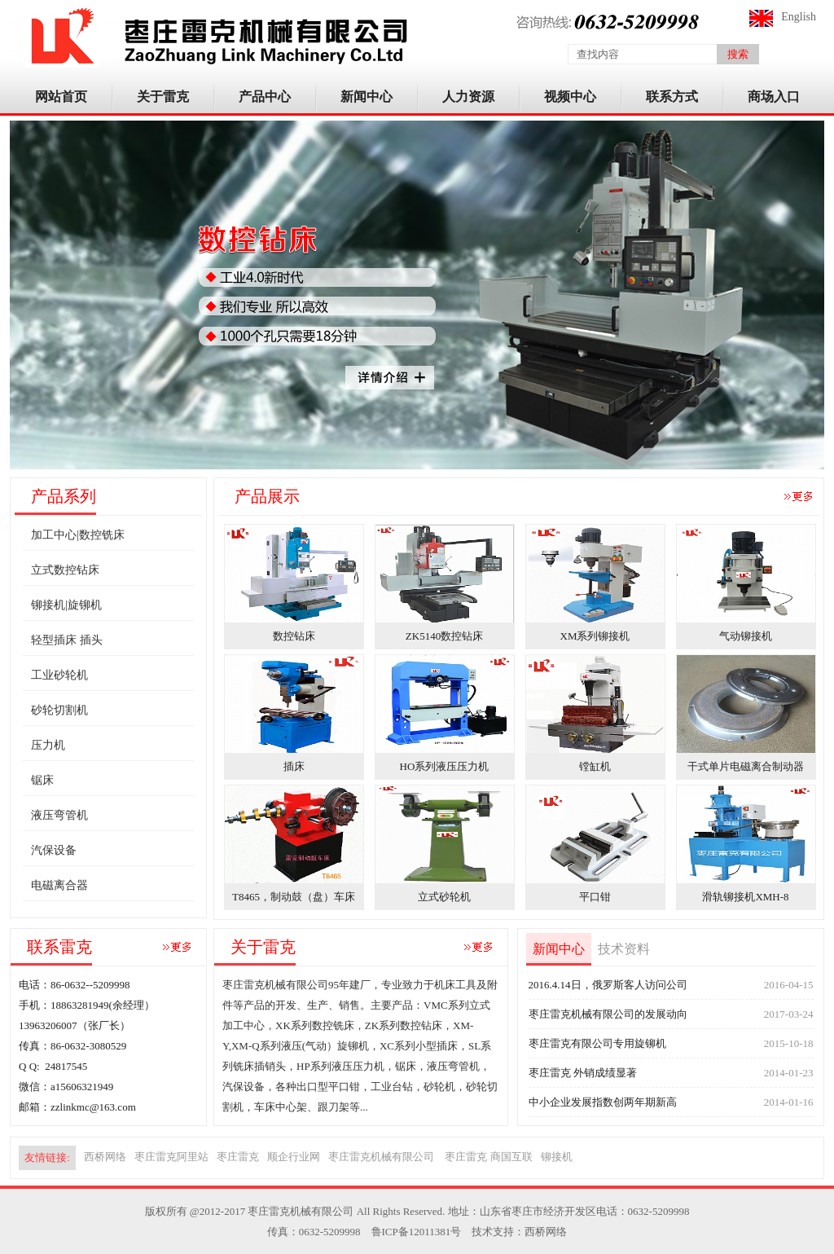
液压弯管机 (59, 815)
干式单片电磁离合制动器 (745, 766)
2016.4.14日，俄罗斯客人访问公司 (608, 985)
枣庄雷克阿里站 (171, 1157)
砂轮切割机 (59, 710)
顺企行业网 (293, 1157)
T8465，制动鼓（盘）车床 (293, 897)
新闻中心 (366, 96)
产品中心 (265, 96)
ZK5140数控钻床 (444, 636)
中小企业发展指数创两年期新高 (603, 1102)
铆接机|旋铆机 (66, 605)
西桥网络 (105, 1157)
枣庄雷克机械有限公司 (382, 1157)
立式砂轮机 (444, 897)
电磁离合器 (59, 885)
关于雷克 (163, 96)
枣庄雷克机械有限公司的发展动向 (608, 1014)
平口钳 (595, 897)
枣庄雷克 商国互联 (488, 1157)
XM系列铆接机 (595, 636)
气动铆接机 (745, 636)
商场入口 (774, 96)
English (798, 17)
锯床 (42, 780)
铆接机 (557, 1157)
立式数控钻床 (65, 570)
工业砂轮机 (59, 675)
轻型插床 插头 (67, 640)
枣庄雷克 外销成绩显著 (583, 1073)
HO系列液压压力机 (444, 766)
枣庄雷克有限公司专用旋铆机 (597, 1043)
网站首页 (61, 96)
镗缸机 (595, 766)
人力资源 (468, 96)
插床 (294, 766)
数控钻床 (294, 636)
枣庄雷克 (238, 1157)
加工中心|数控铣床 (78, 535)
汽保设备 (54, 850)
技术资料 (624, 949)
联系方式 (672, 96)
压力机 (48, 745)
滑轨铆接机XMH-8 (745, 897)
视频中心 (570, 96)
